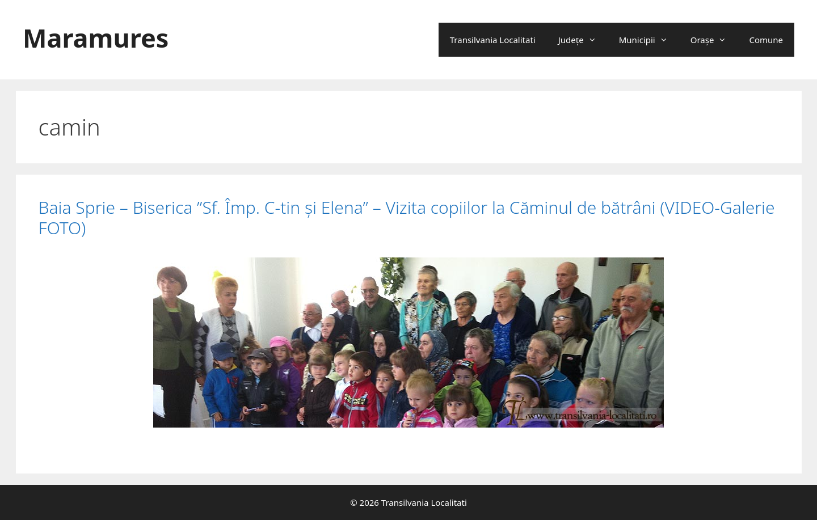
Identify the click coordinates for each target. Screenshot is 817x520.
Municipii (649, 40)
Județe (583, 40)
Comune (766, 39)
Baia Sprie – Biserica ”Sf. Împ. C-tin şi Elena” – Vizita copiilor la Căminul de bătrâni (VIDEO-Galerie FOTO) (407, 217)
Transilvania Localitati (493, 39)
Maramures (96, 37)
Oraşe (714, 40)
